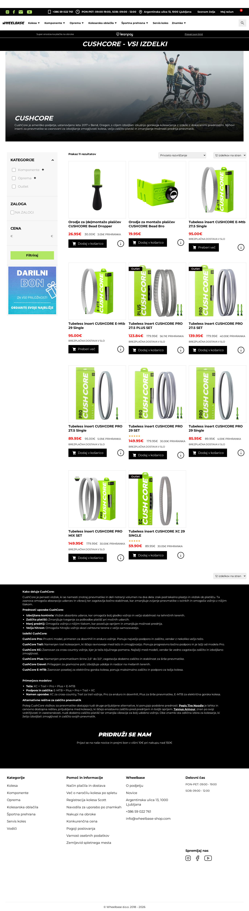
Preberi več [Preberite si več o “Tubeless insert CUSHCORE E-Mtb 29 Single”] (86, 349)
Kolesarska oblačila (103, 23)
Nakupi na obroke (81, 814)
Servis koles (160, 23)
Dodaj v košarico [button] (90, 243)
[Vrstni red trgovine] (182, 155)
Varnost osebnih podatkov (87, 836)
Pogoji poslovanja (80, 829)
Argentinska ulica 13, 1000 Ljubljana (165, 12)
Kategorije (32, 160)
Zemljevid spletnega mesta (88, 843)
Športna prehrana (135, 23)
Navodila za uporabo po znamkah (93, 807)
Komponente (55, 23)
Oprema (77, 23)
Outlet (23, 187)
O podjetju (134, 786)
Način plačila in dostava (85, 786)
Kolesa (34, 23)
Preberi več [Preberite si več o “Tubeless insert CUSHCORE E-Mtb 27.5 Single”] (207, 247)
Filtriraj (32, 255)
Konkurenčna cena (81, 821)
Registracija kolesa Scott (86, 800)
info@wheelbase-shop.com (148, 819)
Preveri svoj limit (194, 34)
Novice (131, 793)
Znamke (179, 23)
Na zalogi (24, 212)
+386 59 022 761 (63, 11)
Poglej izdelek (120, 243)
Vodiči (12, 829)
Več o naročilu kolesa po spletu (91, 793)
